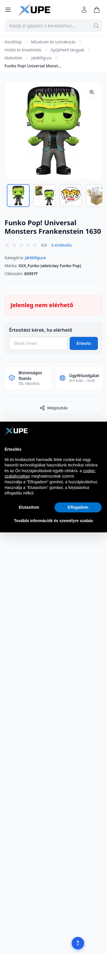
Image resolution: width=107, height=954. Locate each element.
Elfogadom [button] (78, 507)
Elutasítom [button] (29, 507)
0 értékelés (61, 245)
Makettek (13, 58)
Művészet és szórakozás (53, 42)
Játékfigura (41, 58)
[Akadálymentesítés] (78, 943)
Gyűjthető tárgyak (67, 50)
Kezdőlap (13, 42)
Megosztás (53, 408)
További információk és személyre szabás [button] (53, 520)
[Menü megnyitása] (8, 9)
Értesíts (83, 343)
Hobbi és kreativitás (23, 50)
